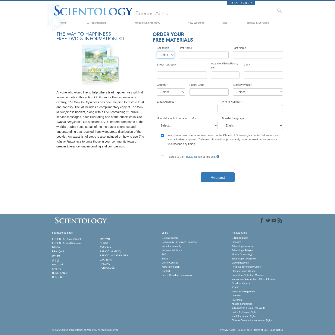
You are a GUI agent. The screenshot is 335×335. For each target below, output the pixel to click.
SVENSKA (105, 247)
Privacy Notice (193, 156)
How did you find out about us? (175, 118)
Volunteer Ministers (172, 250)
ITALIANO (105, 263)
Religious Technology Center (247, 266)
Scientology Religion (242, 250)
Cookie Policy (245, 330)
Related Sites (241, 3)
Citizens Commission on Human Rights (252, 320)
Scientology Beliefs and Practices (179, 242)
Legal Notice (276, 330)
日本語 (55, 260)
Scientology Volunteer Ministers (248, 275)
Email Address (165, 101)
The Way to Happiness (243, 291)
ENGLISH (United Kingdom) (66, 243)
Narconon (237, 300)
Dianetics (236, 242)
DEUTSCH (57, 277)
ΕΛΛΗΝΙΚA (106, 259)
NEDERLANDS (60, 273)
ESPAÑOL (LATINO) (110, 251)
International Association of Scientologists (253, 279)
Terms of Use (261, 330)
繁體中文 (57, 269)
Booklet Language (233, 118)
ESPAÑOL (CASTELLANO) (114, 255)
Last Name (239, 48)
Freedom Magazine (242, 283)
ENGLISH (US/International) (67, 239)
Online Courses (170, 262)
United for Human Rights (244, 312)
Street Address (166, 64)
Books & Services (258, 22)
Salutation (163, 48)
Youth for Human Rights (244, 316)
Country (161, 84)
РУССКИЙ (57, 264)
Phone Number (231, 101)
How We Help (196, 22)
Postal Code (197, 84)
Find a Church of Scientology (177, 275)
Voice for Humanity (171, 246)
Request (217, 177)
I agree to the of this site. (194, 156)
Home (62, 22)
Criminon (236, 295)
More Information (170, 266)
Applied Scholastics (242, 304)
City (246, 64)
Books (165, 258)
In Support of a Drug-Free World (248, 308)
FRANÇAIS (58, 251)
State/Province (242, 84)
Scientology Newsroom (244, 258)
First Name (185, 48)
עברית (56, 256)
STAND (235, 287)
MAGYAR (105, 239)
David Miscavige (240, 262)
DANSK (56, 247)
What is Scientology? (147, 22)
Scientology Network (242, 246)
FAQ (224, 22)
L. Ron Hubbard (96, 22)
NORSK (104, 243)
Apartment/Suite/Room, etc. (224, 65)
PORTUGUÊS (107, 268)
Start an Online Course (244, 271)
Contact (166, 271)
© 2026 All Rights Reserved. (85, 330)
